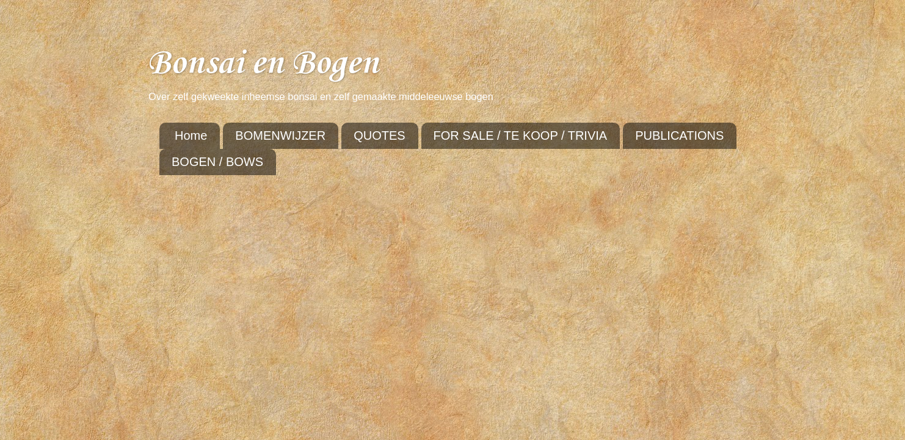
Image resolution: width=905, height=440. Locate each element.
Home (191, 135)
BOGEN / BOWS (217, 161)
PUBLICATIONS (679, 135)
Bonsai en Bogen (263, 64)
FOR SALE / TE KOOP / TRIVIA (521, 135)
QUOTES (379, 135)
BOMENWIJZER (280, 135)
